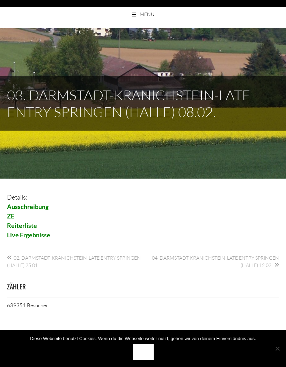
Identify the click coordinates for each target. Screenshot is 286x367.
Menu (147, 14)
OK (143, 352)
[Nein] (277, 348)
